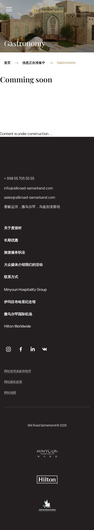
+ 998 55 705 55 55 (19, 178)
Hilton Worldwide (17, 326)
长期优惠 (11, 240)
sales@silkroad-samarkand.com (29, 197)
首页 (7, 63)
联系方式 (11, 276)
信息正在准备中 (33, 63)
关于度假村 (13, 227)
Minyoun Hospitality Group (25, 289)
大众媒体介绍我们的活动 (23, 264)
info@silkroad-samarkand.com (28, 188)
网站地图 (10, 392)
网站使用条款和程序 (17, 371)
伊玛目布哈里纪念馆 (20, 301)
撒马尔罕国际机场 (18, 314)
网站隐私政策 (13, 382)
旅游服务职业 (14, 252)
